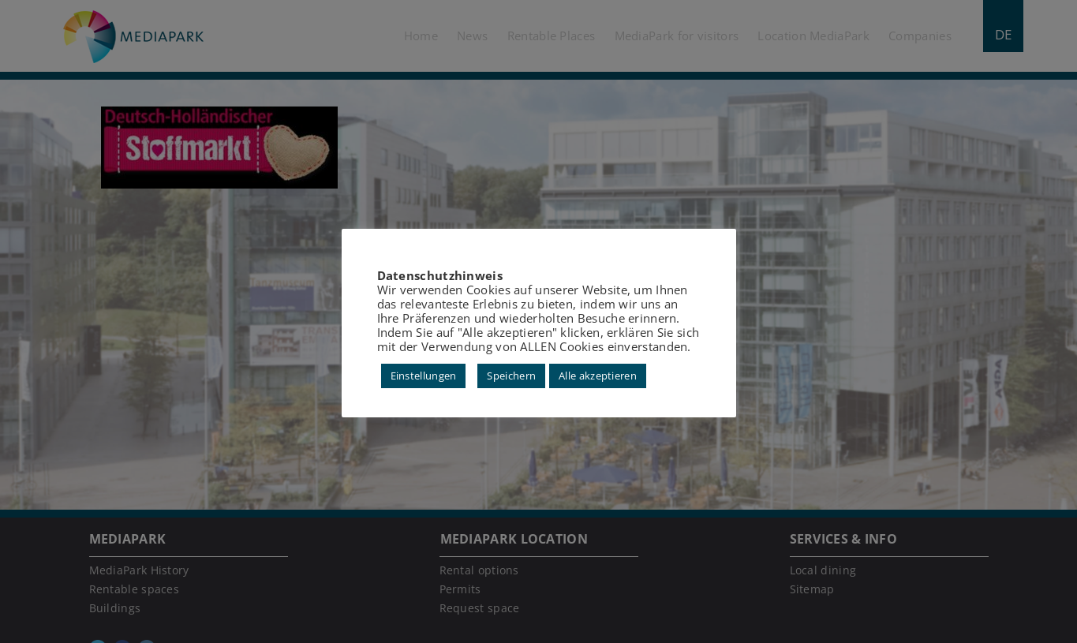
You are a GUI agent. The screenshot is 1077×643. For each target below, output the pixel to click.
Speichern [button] (511, 375)
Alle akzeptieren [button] (598, 375)
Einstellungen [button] (424, 375)
